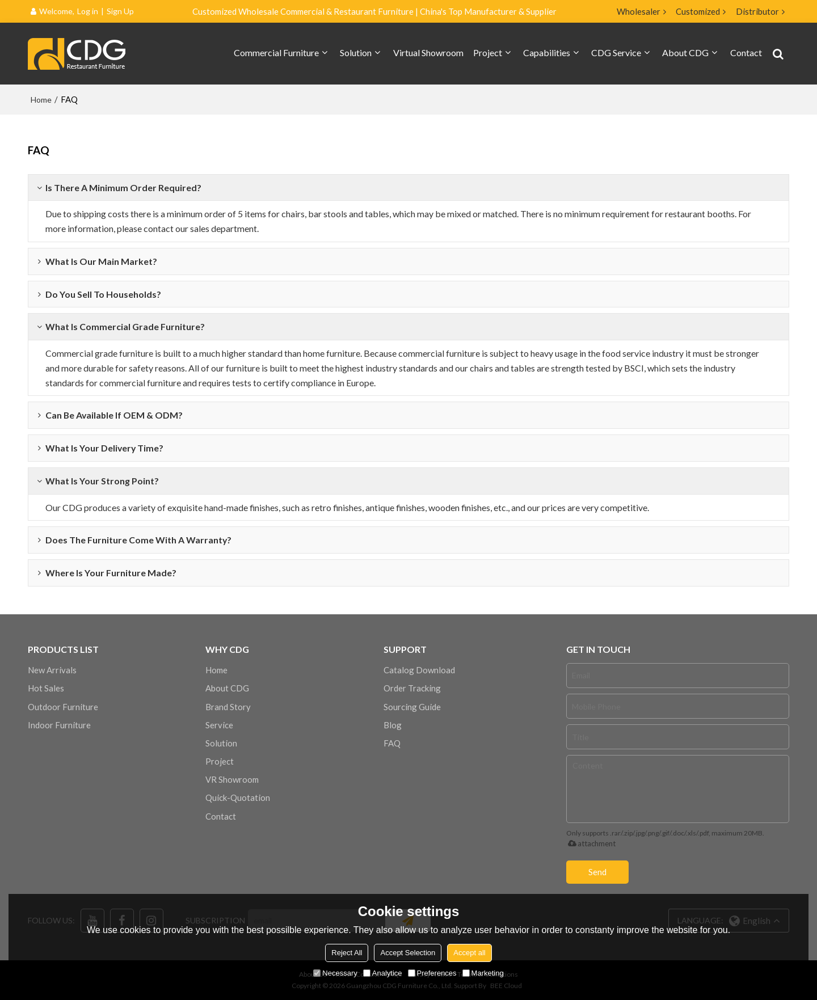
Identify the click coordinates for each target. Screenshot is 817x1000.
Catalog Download (419, 670)
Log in (87, 11)
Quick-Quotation (237, 797)
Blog (393, 725)
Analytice (382, 973)
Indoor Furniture (59, 725)
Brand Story (228, 707)
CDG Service (616, 52)
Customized (698, 11)
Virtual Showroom (428, 52)
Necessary (335, 973)
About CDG (685, 52)
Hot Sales (46, 688)
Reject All (346, 952)
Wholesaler (638, 11)
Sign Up (120, 11)
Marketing (483, 973)
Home (41, 99)
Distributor (757, 11)
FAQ (392, 743)
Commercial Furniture (276, 52)
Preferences (432, 973)
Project (487, 52)
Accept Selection (407, 952)
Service (219, 725)
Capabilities (546, 52)
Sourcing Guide (412, 707)
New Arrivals (52, 670)
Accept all (469, 952)
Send (597, 872)
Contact (746, 52)
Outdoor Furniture (63, 707)
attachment (589, 843)
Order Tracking (412, 688)
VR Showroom (232, 779)
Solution (356, 52)
